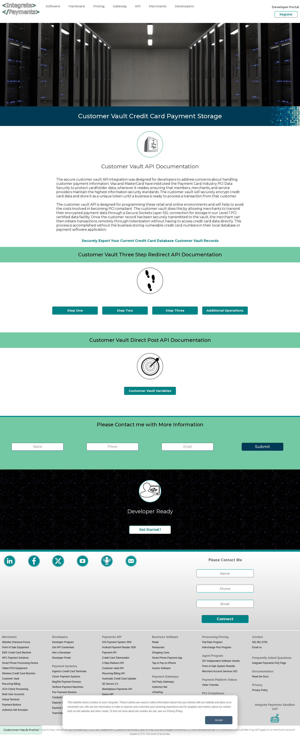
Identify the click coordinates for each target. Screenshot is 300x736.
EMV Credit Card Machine (16, 652)
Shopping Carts (160, 652)
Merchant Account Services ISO (219, 671)
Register (286, 14)
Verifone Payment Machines (67, 687)
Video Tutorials (210, 684)
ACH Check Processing (15, 689)
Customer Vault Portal (21, 730)
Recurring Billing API (113, 673)
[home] (21, 9)
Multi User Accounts (13, 694)
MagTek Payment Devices (66, 681)
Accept (219, 720)
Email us (257, 647)
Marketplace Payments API (117, 689)
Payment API (109, 652)
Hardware (77, 6)
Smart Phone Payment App (167, 657)
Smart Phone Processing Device (20, 663)
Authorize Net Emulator (15, 709)
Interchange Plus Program (216, 647)
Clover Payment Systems (66, 676)
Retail (155, 642)
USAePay (157, 692)
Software (53, 6)
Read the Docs (260, 676)
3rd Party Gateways (163, 681)
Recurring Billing (11, 683)
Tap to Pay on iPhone (164, 663)
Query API (108, 694)
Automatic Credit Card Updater (119, 678)
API (138, 6)
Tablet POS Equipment (14, 668)
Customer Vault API (113, 668)
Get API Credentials (63, 647)
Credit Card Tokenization (115, 657)
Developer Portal (61, 657)
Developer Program (63, 642)
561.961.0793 (259, 642)
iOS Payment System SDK (117, 642)
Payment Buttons (11, 704)
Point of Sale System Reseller (218, 666)
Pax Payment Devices (64, 692)
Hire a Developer (61, 652)
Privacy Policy (260, 690)
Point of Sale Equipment (15, 647)
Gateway (120, 6)
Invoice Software (161, 668)
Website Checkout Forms (16, 642)
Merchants (157, 6)
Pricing (99, 6)
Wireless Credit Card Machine (18, 673)
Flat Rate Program (212, 642)
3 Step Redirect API (113, 663)
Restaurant (158, 647)
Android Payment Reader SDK (119, 647)
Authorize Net (159, 687)
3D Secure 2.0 (110, 683)
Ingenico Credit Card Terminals (69, 671)
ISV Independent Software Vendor (221, 660)
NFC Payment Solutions (15, 657)
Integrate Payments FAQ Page (269, 663)
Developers (184, 6)
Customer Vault (10, 678)
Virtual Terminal (10, 699)
